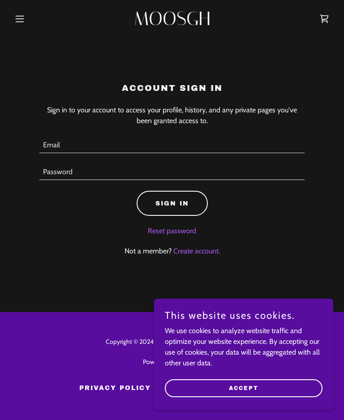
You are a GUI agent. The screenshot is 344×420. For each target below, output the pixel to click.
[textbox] (172, 145)
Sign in (172, 203)
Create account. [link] (196, 251)
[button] (35, 19)
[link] (172, 22)
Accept (243, 388)
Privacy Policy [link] (115, 388)
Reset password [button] (172, 231)
